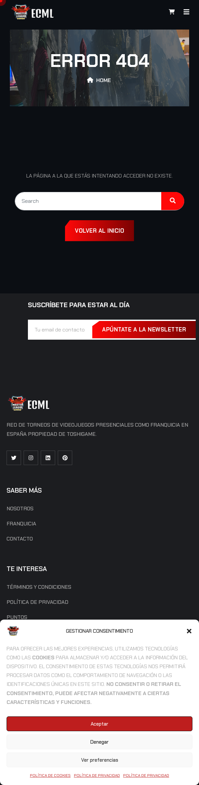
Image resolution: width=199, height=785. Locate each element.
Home (103, 80)
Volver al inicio (99, 230)
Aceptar (99, 724)
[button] (189, 631)
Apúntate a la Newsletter (144, 329)
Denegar (99, 742)
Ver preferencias (99, 760)
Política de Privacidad (97, 775)
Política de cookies (50, 775)
